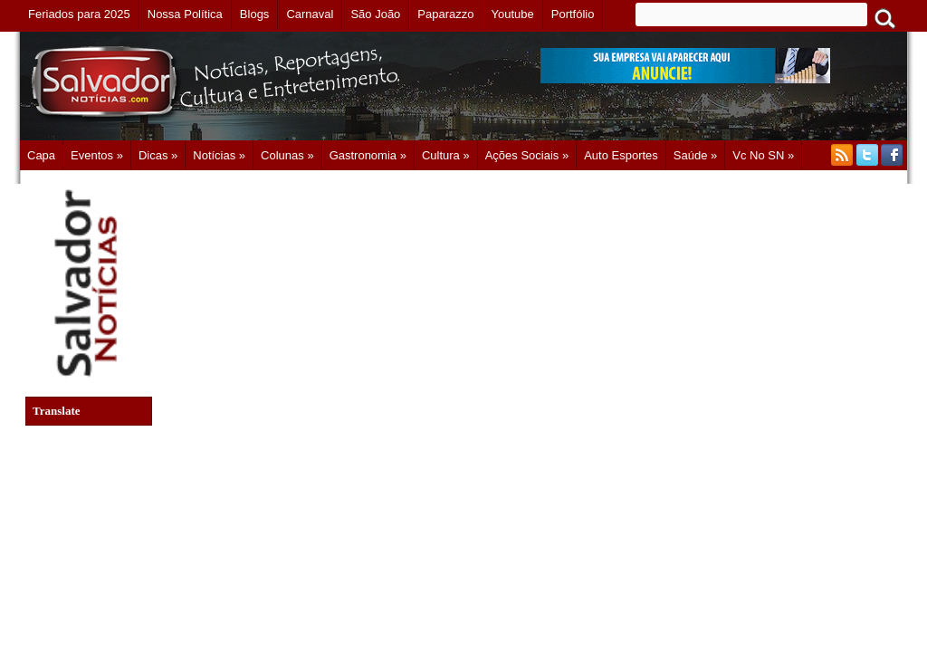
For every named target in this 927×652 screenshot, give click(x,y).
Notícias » (219, 155)
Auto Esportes (621, 155)
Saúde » (695, 155)
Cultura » (446, 155)
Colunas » (287, 155)
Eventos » (97, 155)
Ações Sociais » (527, 155)
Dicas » (158, 155)
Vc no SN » (763, 155)
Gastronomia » (368, 155)
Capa (41, 155)
